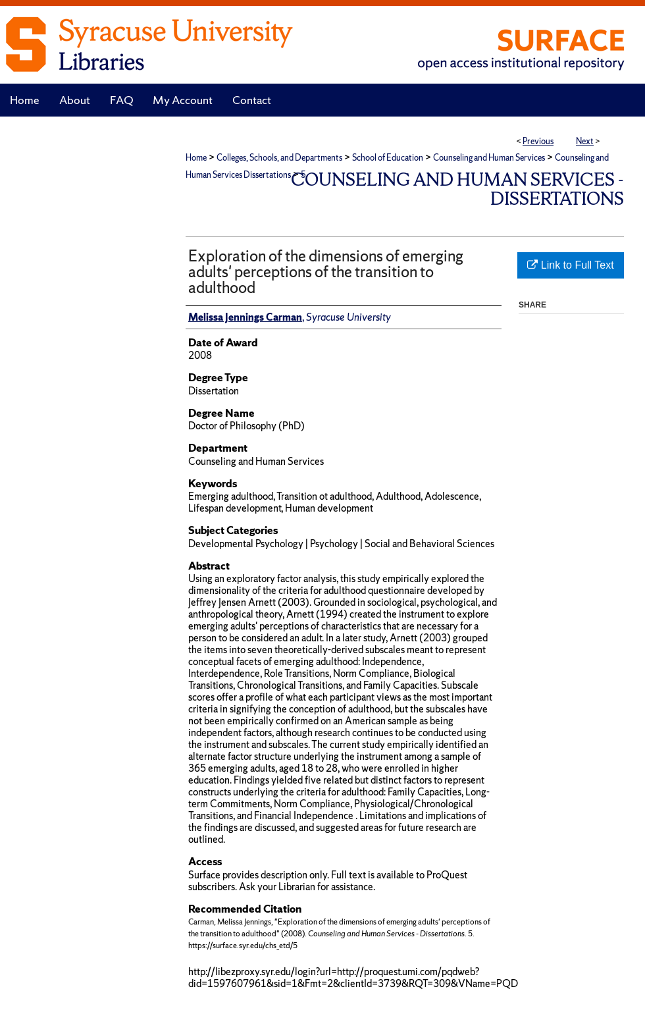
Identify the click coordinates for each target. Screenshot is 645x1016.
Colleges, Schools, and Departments (279, 157)
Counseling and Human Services (489, 157)
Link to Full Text (570, 265)
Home (196, 157)
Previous (538, 141)
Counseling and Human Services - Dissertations (457, 189)
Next (585, 141)
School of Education (387, 157)
